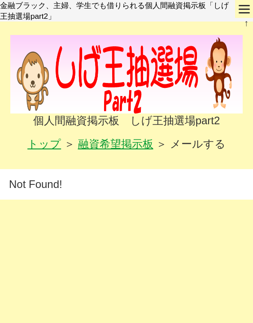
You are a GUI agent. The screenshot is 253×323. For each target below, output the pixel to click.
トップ (44, 144)
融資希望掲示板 (115, 144)
